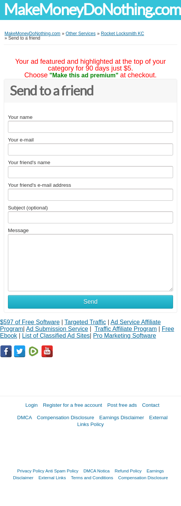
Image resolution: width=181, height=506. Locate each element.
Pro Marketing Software (124, 335)
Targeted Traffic (85, 322)
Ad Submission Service (57, 329)
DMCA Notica (96, 470)
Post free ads (122, 405)
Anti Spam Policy (61, 470)
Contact (151, 405)
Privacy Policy (30, 470)
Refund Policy (128, 470)
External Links (52, 477)
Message (18, 230)
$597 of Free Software (30, 322)
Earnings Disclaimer (121, 417)
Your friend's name (29, 162)
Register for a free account (72, 405)
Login (31, 405)
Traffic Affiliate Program (126, 329)
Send (90, 301)
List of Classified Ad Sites (56, 335)
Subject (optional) (28, 208)
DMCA (24, 417)
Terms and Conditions (92, 477)
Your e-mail (21, 140)
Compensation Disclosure (65, 417)
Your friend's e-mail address (39, 185)
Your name (20, 117)
